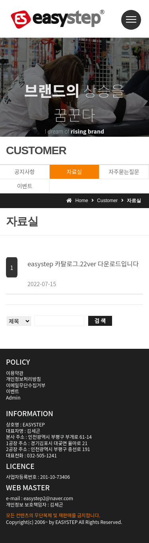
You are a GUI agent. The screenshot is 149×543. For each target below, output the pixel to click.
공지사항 (24, 172)
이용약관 (14, 372)
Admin (13, 397)
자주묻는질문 (123, 172)
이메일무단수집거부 (25, 385)
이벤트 (25, 186)
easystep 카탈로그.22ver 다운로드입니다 (83, 263)
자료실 (74, 172)
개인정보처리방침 (23, 378)
